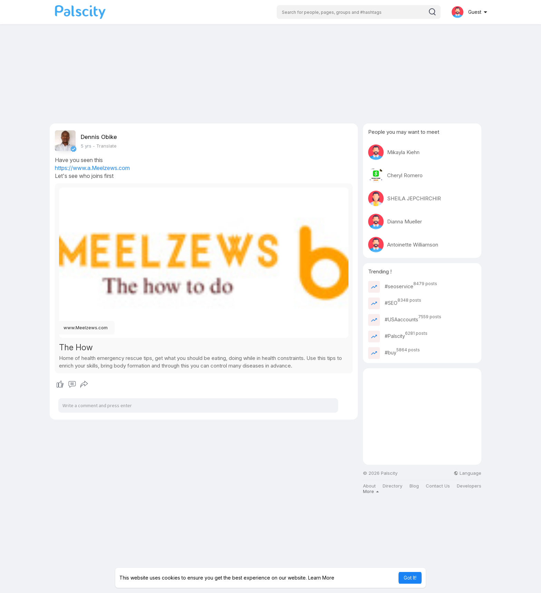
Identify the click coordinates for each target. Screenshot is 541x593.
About (369, 486)
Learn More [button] (321, 578)
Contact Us (438, 486)
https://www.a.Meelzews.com (92, 167)
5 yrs (86, 146)
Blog (414, 486)
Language (467, 473)
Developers (469, 486)
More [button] (371, 491)
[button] (359, 12)
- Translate (105, 146)
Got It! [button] (410, 578)
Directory (392, 486)
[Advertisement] (270, 75)
